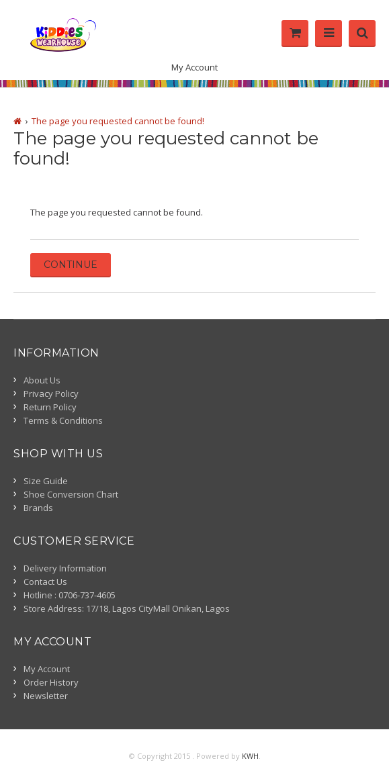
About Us (42, 380)
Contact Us (45, 581)
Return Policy (50, 407)
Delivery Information (65, 568)
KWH (250, 756)
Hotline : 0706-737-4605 (70, 595)
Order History (51, 682)
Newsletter (46, 696)
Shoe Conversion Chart (71, 494)
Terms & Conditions (63, 420)
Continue (70, 265)
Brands (38, 508)
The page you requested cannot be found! (118, 121)
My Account (194, 67)
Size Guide (46, 481)
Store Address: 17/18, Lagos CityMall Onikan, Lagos (127, 608)
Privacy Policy (51, 393)
